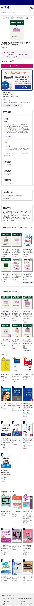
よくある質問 (5, 601)
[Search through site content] (15, 12)
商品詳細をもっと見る (11, 105)
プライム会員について (7, 598)
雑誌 (8, 18)
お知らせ (4, 604)
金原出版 (4, 47)
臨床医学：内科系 (13, 18)
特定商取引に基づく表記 (25, 598)
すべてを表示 (27, 283)
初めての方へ (22, 601)
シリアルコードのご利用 (25, 604)
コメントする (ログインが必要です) (12, 195)
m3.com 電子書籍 (3, 18)
